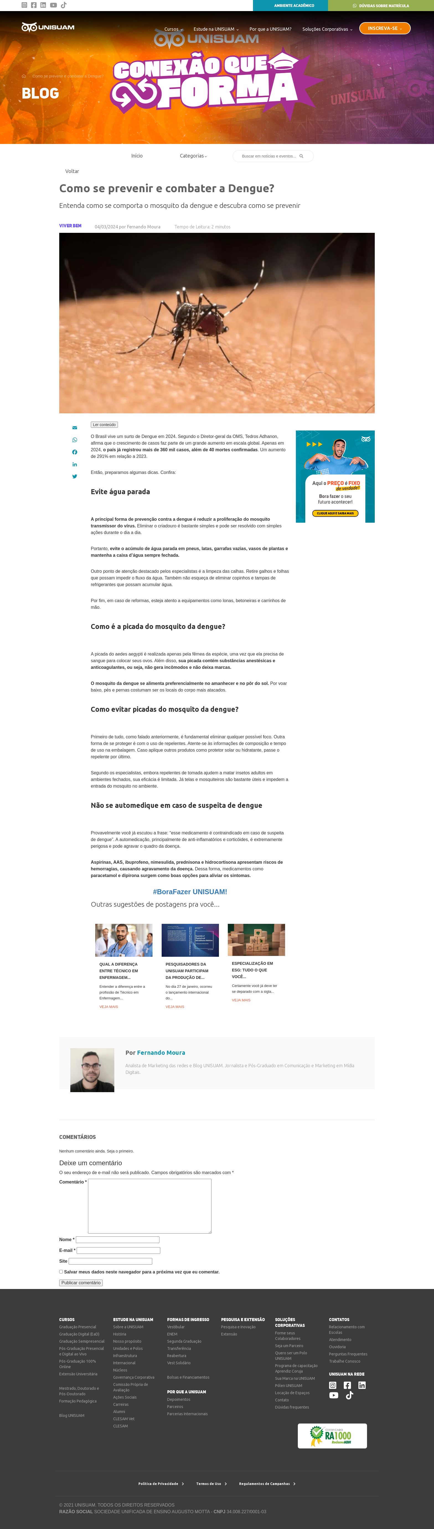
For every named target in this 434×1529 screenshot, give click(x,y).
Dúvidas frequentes (292, 1407)
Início (137, 155)
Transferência (179, 1348)
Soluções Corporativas (327, 29)
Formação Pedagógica (78, 1401)
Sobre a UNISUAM (128, 1327)
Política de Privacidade (161, 1484)
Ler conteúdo (104, 424)
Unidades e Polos (128, 1348)
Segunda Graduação (184, 1341)
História (119, 1334)
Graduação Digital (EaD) (79, 1334)
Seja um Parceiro (289, 1346)
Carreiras (121, 1404)
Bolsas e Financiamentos (188, 1377)
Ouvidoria (337, 1347)
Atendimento (340, 1339)
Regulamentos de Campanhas (267, 1484)
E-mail (67, 1250)
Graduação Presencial (77, 1327)
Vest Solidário (179, 1363)
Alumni (119, 1411)
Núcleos (120, 1370)
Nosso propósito (127, 1341)
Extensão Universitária (78, 1374)
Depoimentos (178, 1399)
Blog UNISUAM (71, 1415)
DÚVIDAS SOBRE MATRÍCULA (381, 5)
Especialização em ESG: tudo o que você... (252, 970)
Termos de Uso (211, 1484)
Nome (66, 1239)
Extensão (229, 1334)
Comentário (73, 1182)
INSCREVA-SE (385, 28)
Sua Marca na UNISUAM (295, 1378)
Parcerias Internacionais (187, 1414)
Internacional (124, 1363)
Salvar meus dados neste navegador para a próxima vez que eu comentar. (141, 1272)
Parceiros (175, 1406)
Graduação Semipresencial (82, 1341)
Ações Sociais (125, 1397)
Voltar (70, 171)
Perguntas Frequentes (348, 1354)
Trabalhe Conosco (344, 1361)
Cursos (173, 29)
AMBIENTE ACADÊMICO (290, 5)
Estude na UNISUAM (216, 29)
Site (63, 1261)
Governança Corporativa (133, 1377)
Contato (282, 1400)
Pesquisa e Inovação (238, 1327)
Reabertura (176, 1355)
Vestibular (176, 1327)
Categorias (193, 155)
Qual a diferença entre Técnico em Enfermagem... (118, 971)
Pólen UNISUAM (288, 1385)
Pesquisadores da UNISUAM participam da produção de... (187, 971)
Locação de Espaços (292, 1393)
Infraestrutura (125, 1355)
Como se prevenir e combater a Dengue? (68, 76)
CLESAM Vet (124, 1419)
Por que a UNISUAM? (270, 29)
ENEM (172, 1334)
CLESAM (120, 1426)
